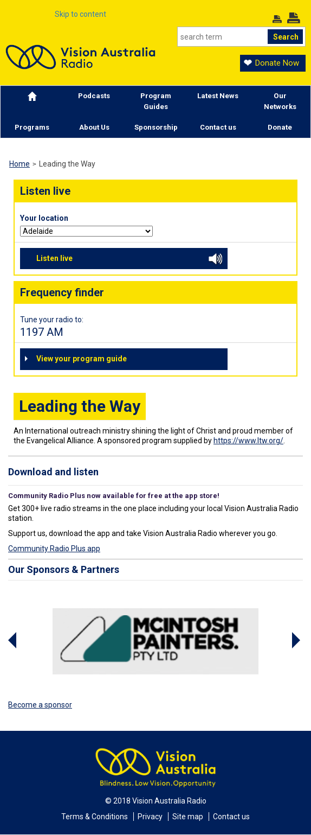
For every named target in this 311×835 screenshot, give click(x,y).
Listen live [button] (129, 259)
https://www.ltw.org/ (248, 440)
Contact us (218, 127)
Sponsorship (156, 127)
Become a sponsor (40, 704)
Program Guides (155, 101)
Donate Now (277, 63)
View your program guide (81, 358)
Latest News (217, 96)
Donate (280, 127)
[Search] (241, 37)
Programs (32, 127)
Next (297, 640)
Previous (13, 640)
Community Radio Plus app (54, 548)
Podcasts (94, 96)
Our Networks (280, 101)
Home (19, 164)
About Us (94, 127)
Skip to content (80, 14)
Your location (44, 218)
